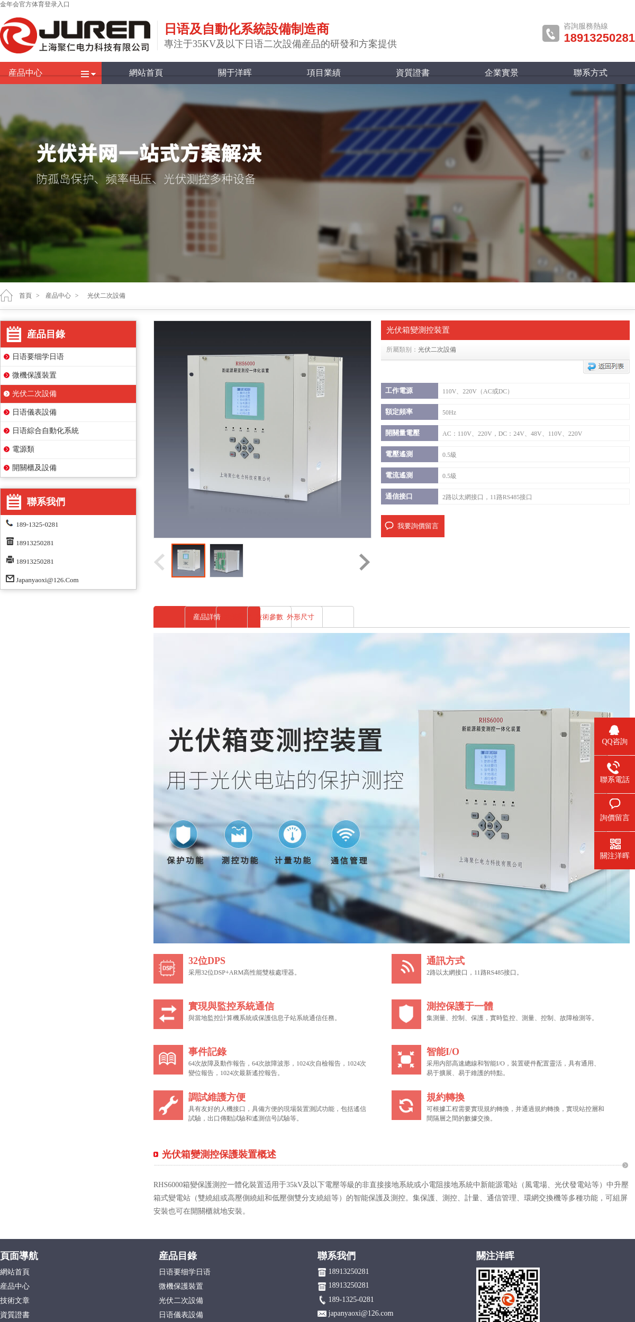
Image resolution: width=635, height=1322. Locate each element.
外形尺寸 (535, 617)
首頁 (25, 295)
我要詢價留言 (418, 526)
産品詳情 (207, 617)
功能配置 (316, 617)
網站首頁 (146, 72)
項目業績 (324, 72)
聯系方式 (590, 72)
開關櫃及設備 (34, 468)
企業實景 (502, 72)
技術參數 (426, 617)
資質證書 (413, 72)
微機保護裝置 (34, 375)
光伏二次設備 (34, 394)
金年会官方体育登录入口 (35, 4)
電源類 (23, 449)
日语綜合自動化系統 (45, 431)
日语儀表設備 (34, 412)
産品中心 (25, 72)
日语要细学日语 (38, 357)
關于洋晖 (235, 72)
